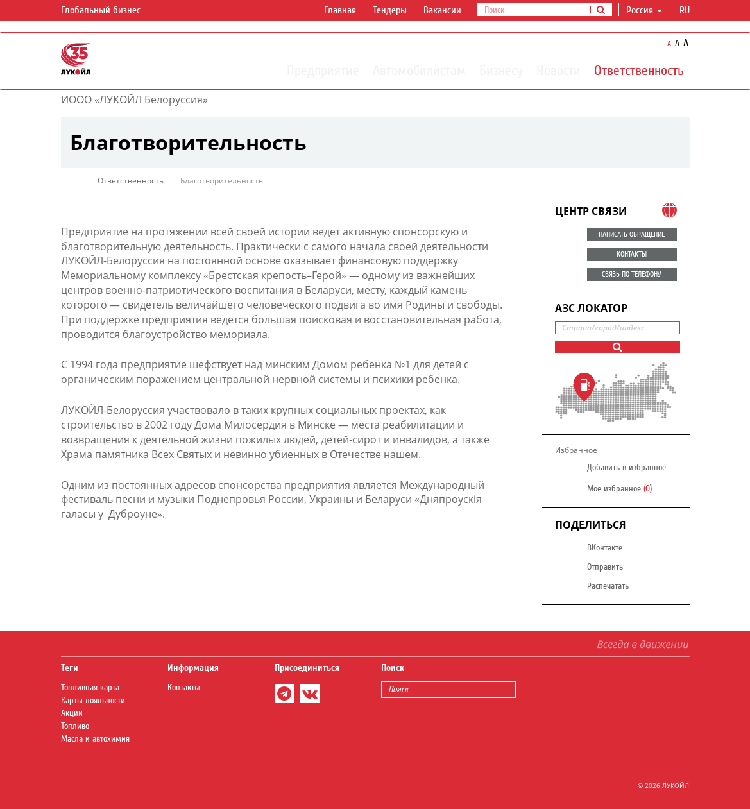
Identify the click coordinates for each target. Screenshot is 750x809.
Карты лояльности (93, 700)
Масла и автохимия (95, 739)
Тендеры (390, 10)
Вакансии (442, 10)
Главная (340, 10)
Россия (644, 10)
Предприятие (323, 70)
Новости (558, 70)
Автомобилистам (419, 70)
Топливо (75, 726)
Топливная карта (90, 688)
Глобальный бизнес (108, 10)
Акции (72, 713)
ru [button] (685, 10)
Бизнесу (501, 70)
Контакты (183, 688)
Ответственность (639, 70)
